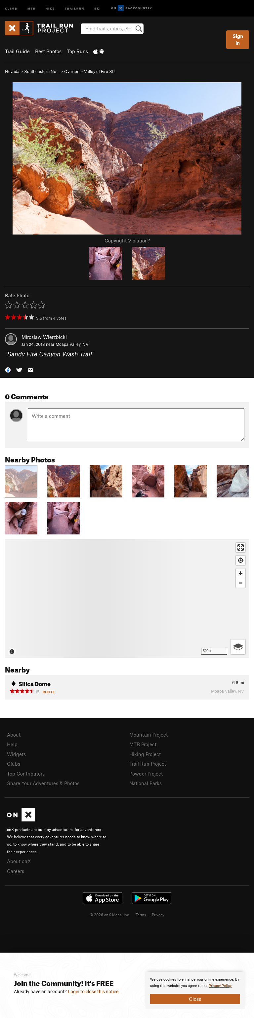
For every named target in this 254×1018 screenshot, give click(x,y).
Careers (15, 871)
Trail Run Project (147, 764)
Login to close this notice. (94, 991)
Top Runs (77, 51)
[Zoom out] (240, 583)
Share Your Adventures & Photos (43, 783)
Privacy (158, 914)
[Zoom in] (240, 573)
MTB (31, 8)
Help (12, 744)
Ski (97, 8)
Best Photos (48, 51)
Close (195, 999)
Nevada (12, 71)
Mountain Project (148, 735)
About (14, 735)
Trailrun (74, 8)
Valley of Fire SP (99, 71)
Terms (141, 914)
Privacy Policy (220, 986)
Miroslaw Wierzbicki (44, 337)
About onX (19, 861)
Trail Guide (17, 51)
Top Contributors (26, 774)
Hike (50, 8)
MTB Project (142, 744)
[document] (195, 990)
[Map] (127, 598)
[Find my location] (240, 560)
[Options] (238, 646)
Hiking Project (145, 754)
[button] (8, 369)
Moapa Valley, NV (72, 344)
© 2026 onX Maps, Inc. (110, 914)
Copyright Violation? (127, 240)
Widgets (16, 754)
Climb (11, 8)
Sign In (238, 39)
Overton (71, 71)
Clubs (13, 764)
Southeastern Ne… (42, 71)
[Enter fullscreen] (240, 547)
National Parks (145, 783)
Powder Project (146, 774)
